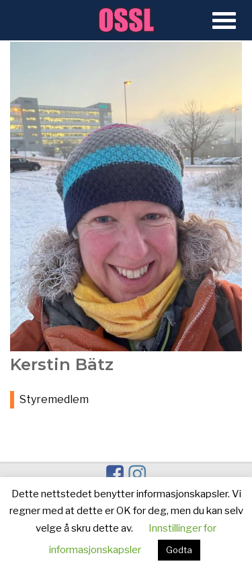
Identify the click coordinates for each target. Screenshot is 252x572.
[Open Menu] (224, 21)
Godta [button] (179, 549)
